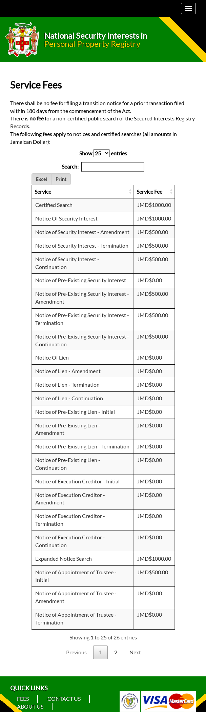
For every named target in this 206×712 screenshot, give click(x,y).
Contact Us (64, 698)
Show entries (103, 153)
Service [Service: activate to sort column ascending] (43, 191)
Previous (76, 652)
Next (135, 652)
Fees (23, 698)
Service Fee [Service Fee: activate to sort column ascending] (149, 191)
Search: (103, 167)
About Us (30, 706)
